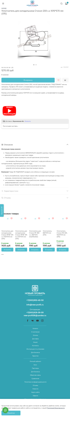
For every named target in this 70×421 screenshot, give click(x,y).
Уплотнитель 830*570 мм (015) (47, 233)
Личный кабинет (35, 361)
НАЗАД (3, 8)
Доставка (35, 339)
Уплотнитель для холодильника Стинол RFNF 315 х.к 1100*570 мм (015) (7, 235)
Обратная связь (35, 375)
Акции (35, 342)
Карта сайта (35, 392)
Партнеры (35, 368)
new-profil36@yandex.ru (35, 315)
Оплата (35, 335)
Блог (35, 365)
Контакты (35, 345)
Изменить (28, 121)
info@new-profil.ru (35, 304)
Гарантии (35, 356)
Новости (35, 389)
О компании (35, 332)
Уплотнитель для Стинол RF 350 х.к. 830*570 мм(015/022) (35, 234)
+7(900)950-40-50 (35, 300)
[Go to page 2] (3, 254)
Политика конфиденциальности (35, 382)
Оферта (35, 396)
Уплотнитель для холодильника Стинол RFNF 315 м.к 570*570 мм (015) (21, 235)
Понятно (11, 413)
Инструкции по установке (35, 349)
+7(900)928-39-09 (35, 312)
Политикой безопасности (56, 408)
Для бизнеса (35, 352)
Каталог (35, 328)
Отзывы (35, 385)
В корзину (7, 250)
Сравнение (35, 378)
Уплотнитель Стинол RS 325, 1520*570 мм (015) (62, 234)
